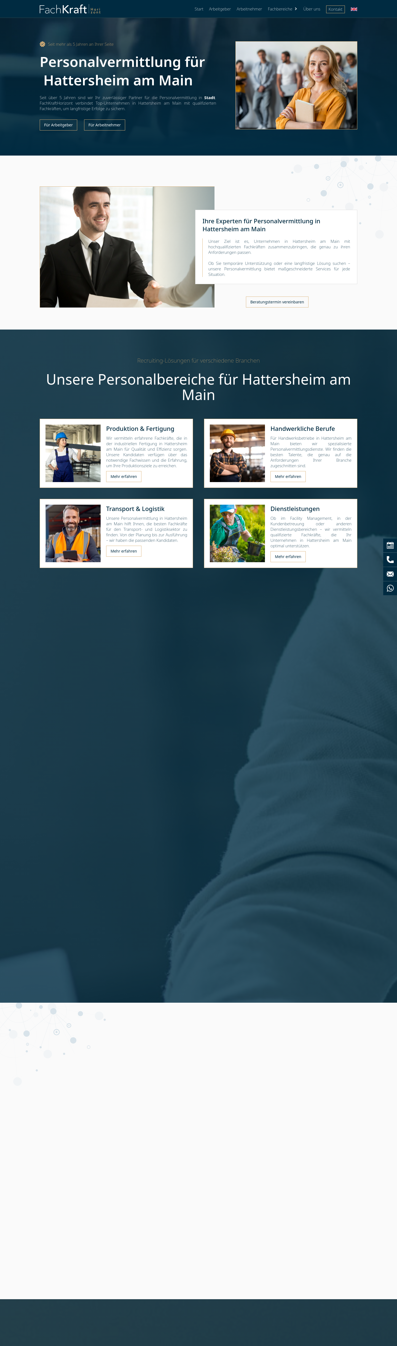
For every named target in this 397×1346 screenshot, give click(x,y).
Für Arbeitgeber (58, 124)
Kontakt (336, 9)
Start (199, 9)
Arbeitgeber (220, 9)
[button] (282, 9)
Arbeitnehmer (249, 9)
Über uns (311, 9)
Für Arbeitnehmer (104, 124)
